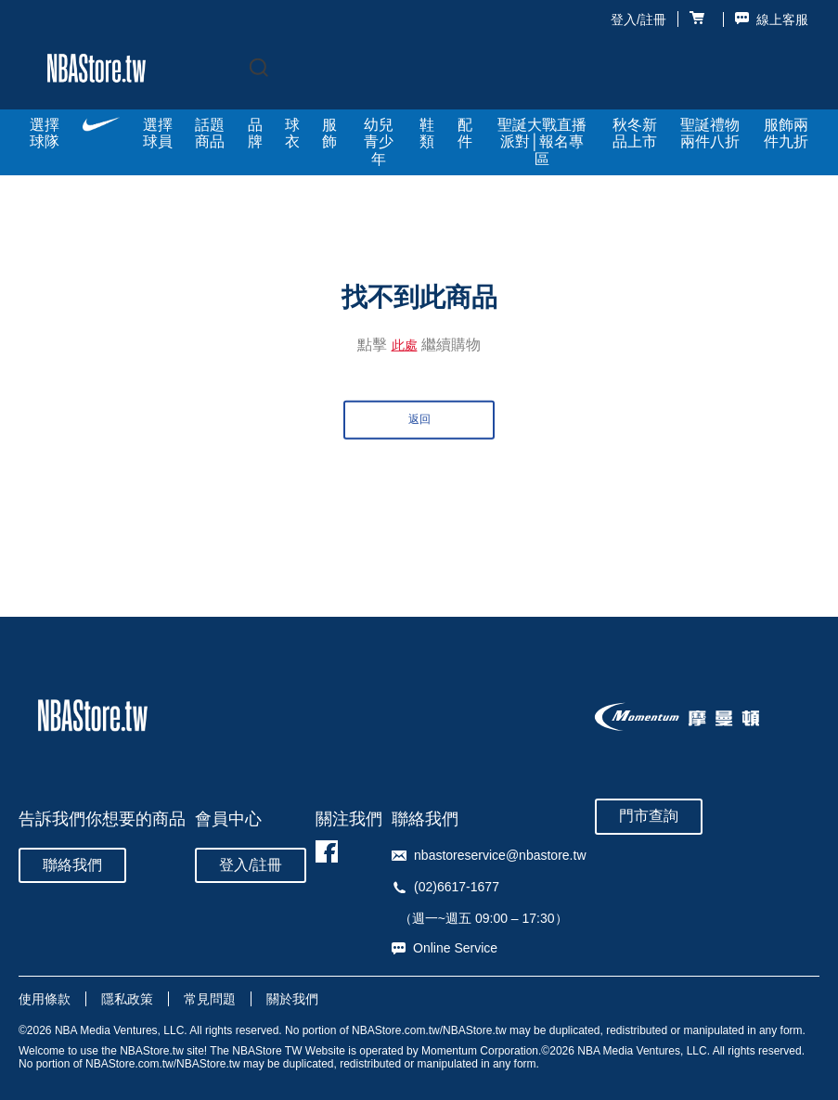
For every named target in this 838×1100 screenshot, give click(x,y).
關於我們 (292, 998)
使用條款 (45, 998)
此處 (405, 345)
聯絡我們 (72, 865)
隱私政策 (127, 998)
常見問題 (210, 998)
